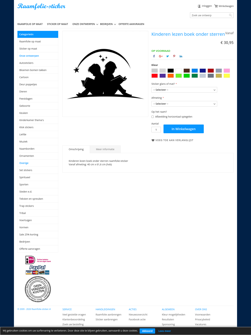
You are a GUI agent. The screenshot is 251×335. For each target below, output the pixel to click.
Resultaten (168, 319)
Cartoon (24, 77)
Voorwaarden (202, 314)
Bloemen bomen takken (33, 70)
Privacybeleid (202, 319)
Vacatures (200, 324)
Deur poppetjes (28, 84)
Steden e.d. (25, 191)
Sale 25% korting (28, 234)
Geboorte (24, 105)
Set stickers (25, 170)
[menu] (125, 24)
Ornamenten (26, 155)
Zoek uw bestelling (72, 324)
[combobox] (212, 15)
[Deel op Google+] (161, 56)
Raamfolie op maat (30, 41)
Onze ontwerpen (29, 55)
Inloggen (207, 5)
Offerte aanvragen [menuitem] (131, 24)
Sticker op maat (28, 48)
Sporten (23, 184)
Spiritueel (24, 177)
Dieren (23, 91)
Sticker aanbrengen (106, 319)
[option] (154, 71)
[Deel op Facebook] (154, 56)
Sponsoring (168, 324)
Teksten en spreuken (31, 198)
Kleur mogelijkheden (173, 314)
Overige (23, 163)
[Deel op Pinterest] (174, 56)
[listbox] (192, 74)
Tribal (22, 213)
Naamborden (27, 148)
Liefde (22, 134)
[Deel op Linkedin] (181, 56)
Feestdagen (25, 98)
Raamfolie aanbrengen (108, 314)
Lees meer (164, 331)
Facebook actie (137, 319)
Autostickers (26, 63)
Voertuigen (25, 220)
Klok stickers (26, 127)
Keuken (23, 113)
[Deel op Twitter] (167, 56)
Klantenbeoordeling (73, 319)
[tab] (76, 149)
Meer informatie (105, 149)
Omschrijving (76, 149)
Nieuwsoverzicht (138, 314)
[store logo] (41, 6)
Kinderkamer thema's (31, 120)
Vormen (23, 227)
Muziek (23, 141)
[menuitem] (31, 24)
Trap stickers (26, 206)
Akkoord (147, 331)
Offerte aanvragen (29, 248)
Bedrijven (24, 241)
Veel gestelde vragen (74, 314)
